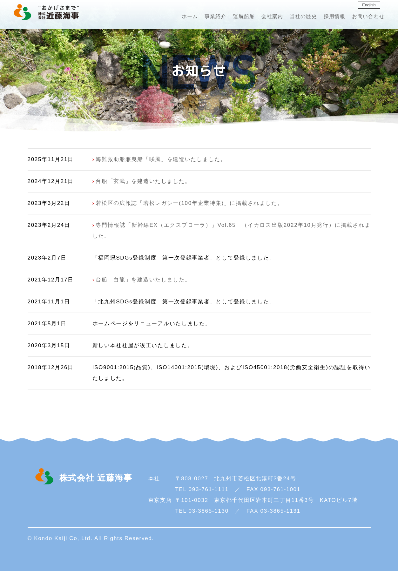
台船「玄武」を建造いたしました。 (143, 199)
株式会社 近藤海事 (51, 13)
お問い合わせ (361, 18)
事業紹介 (196, 18)
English (368, 5)
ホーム (168, 18)
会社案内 (257, 18)
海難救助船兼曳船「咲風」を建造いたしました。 (161, 177)
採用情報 (325, 18)
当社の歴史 (291, 18)
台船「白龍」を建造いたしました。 (143, 297)
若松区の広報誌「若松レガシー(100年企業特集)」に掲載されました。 (189, 221)
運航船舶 (227, 18)
